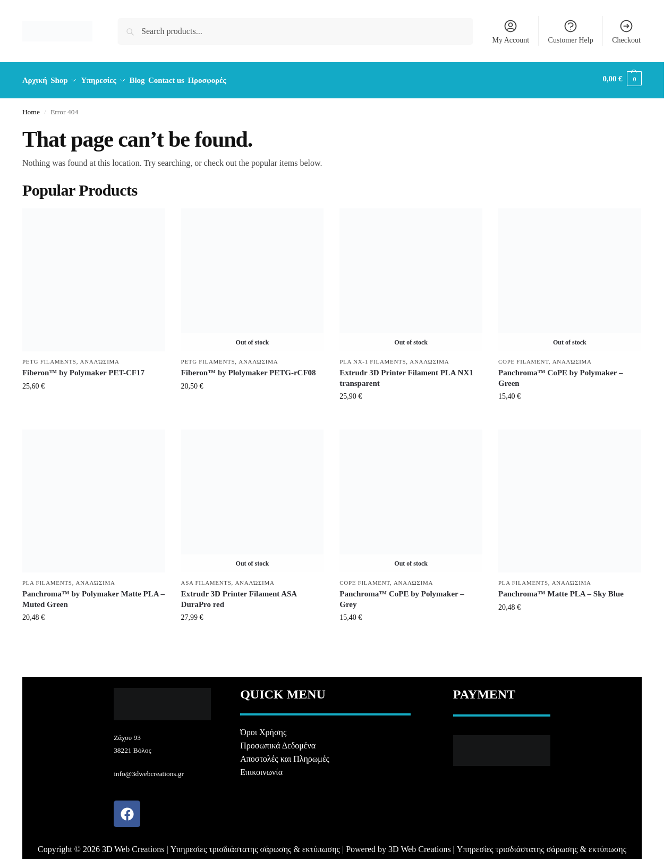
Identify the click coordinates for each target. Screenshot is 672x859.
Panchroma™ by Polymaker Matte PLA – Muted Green (93, 595)
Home (31, 108)
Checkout (626, 31)
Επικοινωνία (261, 768)
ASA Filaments (206, 579)
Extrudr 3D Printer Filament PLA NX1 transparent (406, 374)
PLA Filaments (47, 579)
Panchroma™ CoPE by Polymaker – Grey (401, 595)
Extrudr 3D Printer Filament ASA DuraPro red (239, 595)
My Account (510, 31)
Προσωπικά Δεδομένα (278, 742)
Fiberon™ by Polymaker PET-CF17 (83, 369)
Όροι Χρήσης (263, 729)
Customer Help (570, 31)
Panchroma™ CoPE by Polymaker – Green (560, 374)
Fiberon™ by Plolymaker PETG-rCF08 (248, 369)
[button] (622, 79)
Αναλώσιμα (100, 358)
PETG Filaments (49, 358)
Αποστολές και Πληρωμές (284, 755)
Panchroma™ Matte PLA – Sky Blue (561, 590)
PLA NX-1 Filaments (372, 358)
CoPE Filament (523, 358)
